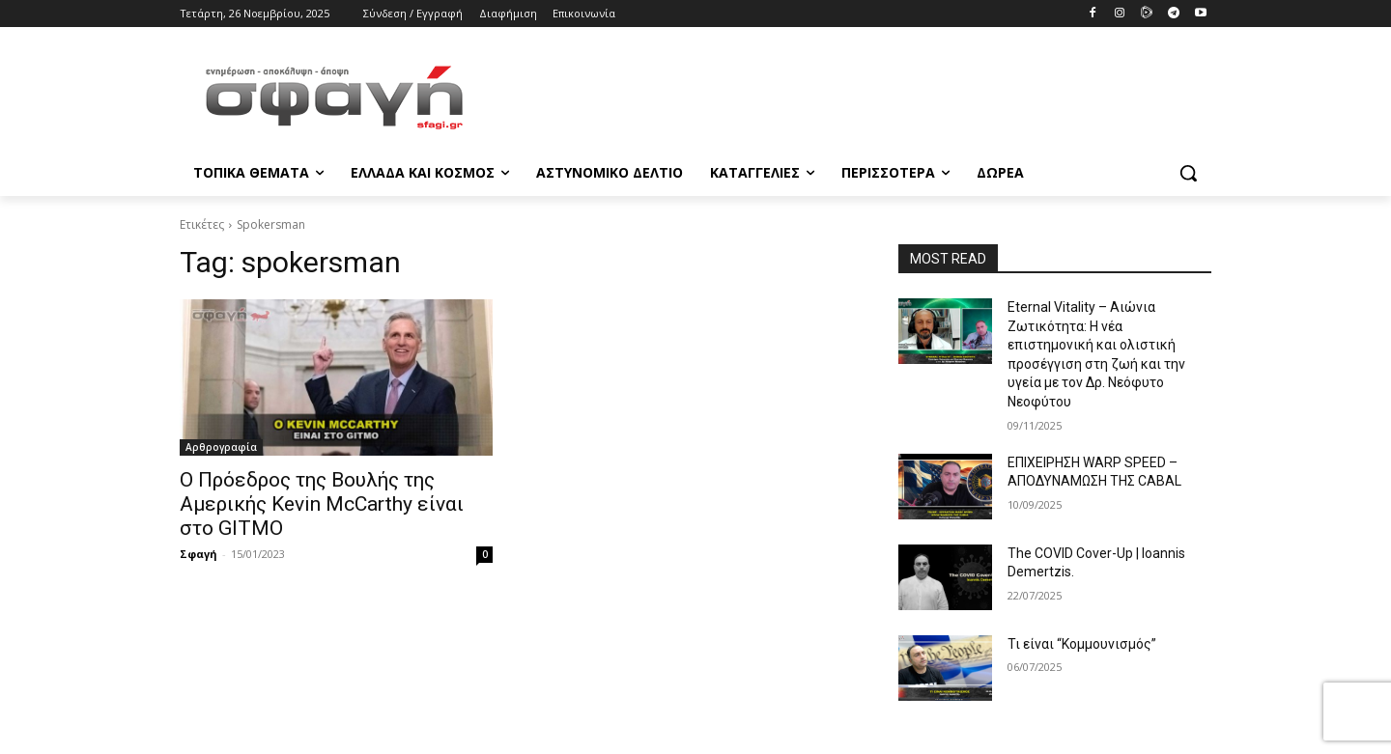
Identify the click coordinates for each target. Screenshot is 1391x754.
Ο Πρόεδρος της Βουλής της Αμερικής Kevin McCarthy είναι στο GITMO (322, 504)
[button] (1188, 173)
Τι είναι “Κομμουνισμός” (1082, 644)
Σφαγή (198, 553)
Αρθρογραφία (221, 447)
